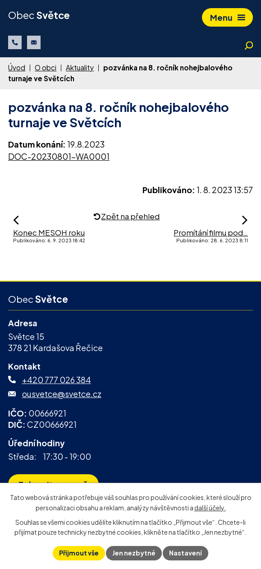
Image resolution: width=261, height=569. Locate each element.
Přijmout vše (79, 553)
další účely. (210, 508)
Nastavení (185, 553)
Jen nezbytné (134, 553)
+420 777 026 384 (56, 380)
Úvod (16, 67)
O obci (45, 67)
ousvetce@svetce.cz (61, 394)
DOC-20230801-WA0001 (59, 156)
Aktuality (80, 67)
